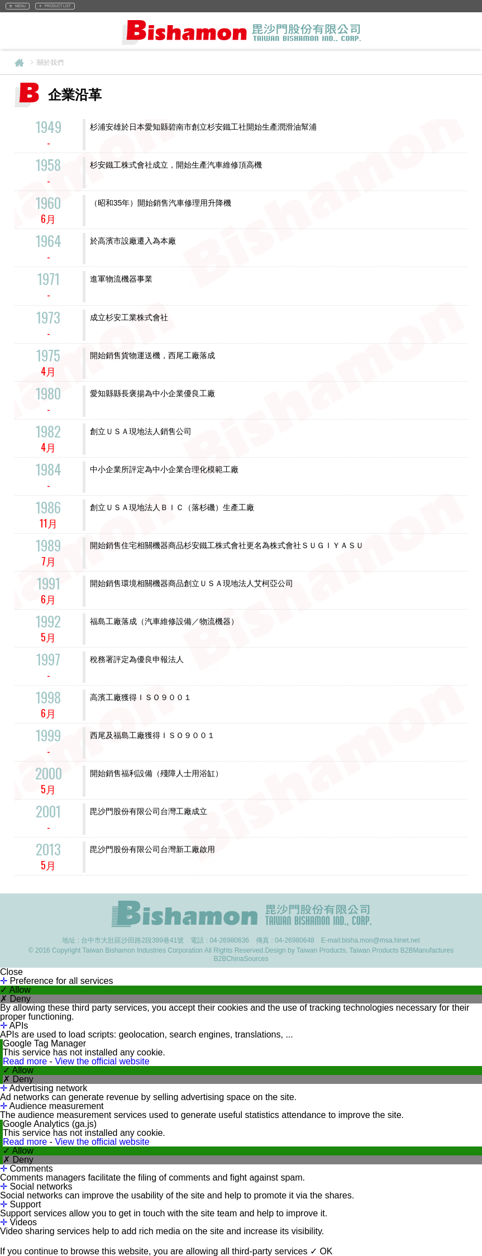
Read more (26, 1061)
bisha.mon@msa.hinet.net (381, 940)
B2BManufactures (427, 950)
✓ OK (321, 1251)
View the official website (102, 1061)
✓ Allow (15, 990)
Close (11, 972)
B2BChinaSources (240, 959)
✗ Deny (15, 999)
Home (19, 62)
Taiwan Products (373, 950)
